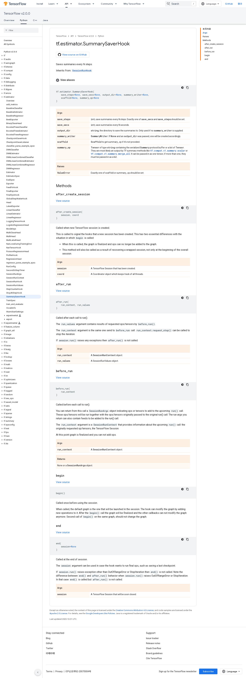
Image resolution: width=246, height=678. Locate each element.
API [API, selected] (66, 3)
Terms (49, 671)
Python (101, 36)
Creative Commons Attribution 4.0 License (135, 610)
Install (40, 3)
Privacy (59, 671)
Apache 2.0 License (58, 613)
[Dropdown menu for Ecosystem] (94, 4)
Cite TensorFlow (154, 658)
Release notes (153, 643)
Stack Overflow (153, 648)
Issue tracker (152, 638)
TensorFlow (61, 36)
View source (63, 200)
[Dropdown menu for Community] (117, 4)
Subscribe (208, 671)
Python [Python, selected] (23, 20)
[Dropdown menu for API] (72, 4)
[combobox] (181, 4)
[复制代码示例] (187, 87)
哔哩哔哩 (50, 653)
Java (45, 20)
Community (107, 3)
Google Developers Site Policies (100, 613)
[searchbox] (21, 30)
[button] (20, 55)
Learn (51, 3)
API (72, 36)
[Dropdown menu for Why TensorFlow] (144, 4)
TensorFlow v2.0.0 (17, 14)
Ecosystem (85, 3)
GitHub (229, 3)
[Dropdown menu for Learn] (58, 4)
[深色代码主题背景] (182, 87)
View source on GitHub (72, 54)
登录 (240, 4)
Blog (48, 638)
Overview (9, 20)
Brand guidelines (154, 653)
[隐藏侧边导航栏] (38, 672)
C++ (35, 20)
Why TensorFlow (132, 3)
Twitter (49, 648)
